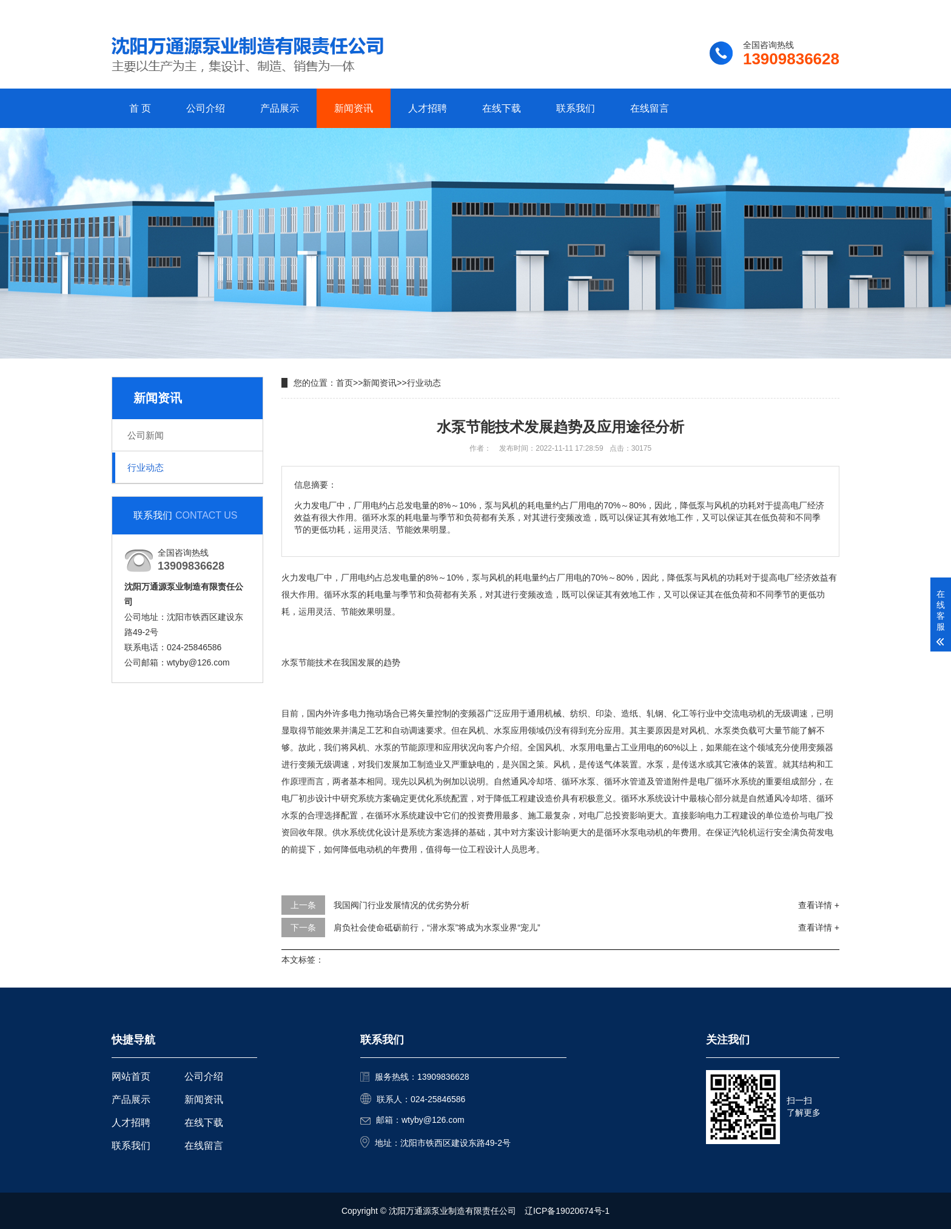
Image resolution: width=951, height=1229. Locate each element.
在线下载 (501, 108)
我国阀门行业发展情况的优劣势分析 (401, 905)
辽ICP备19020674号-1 (567, 1211)
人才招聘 (427, 108)
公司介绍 (205, 108)
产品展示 (279, 108)
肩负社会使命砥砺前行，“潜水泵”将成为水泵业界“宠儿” (437, 927)
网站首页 (131, 1076)
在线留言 (649, 108)
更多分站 (822, 10)
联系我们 (764, 10)
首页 (344, 383)
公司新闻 (145, 435)
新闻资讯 (353, 108)
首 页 (140, 108)
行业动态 (145, 467)
